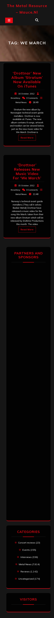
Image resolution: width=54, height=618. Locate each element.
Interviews (26, 557)
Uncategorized (26, 578)
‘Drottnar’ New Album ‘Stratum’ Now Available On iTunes (27, 79)
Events (26, 549)
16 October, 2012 (26, 93)
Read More (27, 137)
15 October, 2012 (26, 185)
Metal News (21, 102)
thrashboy (15, 98)
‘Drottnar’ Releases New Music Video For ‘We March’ (27, 171)
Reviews (25, 571)
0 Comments (32, 98)
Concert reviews (26, 542)
